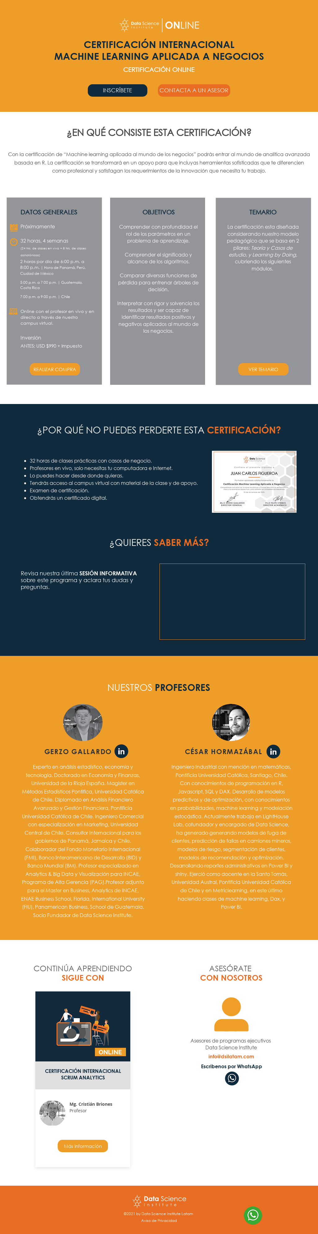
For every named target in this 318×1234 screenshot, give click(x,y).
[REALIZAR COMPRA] (55, 369)
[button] (194, 90)
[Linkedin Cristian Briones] (273, 752)
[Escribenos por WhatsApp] (231, 1066)
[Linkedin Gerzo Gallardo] (121, 751)
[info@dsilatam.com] (231, 1056)
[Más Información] (83, 1146)
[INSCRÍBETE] (117, 90)
